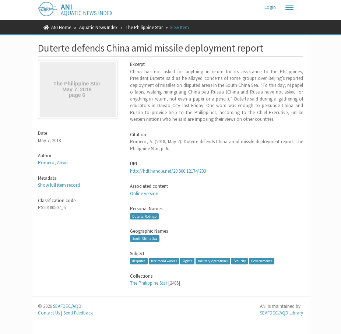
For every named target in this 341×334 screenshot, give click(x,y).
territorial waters (164, 261)
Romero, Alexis (53, 162)
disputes (138, 261)
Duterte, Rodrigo (144, 216)
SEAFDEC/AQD (67, 306)
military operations (213, 261)
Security (239, 261)
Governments (261, 261)
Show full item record (59, 185)
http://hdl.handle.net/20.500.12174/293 (168, 171)
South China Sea (144, 238)
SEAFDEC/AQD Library (281, 313)
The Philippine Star (144, 27)
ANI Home (61, 27)
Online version (144, 193)
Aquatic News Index (98, 27)
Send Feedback (78, 313)
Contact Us (49, 313)
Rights (187, 261)
